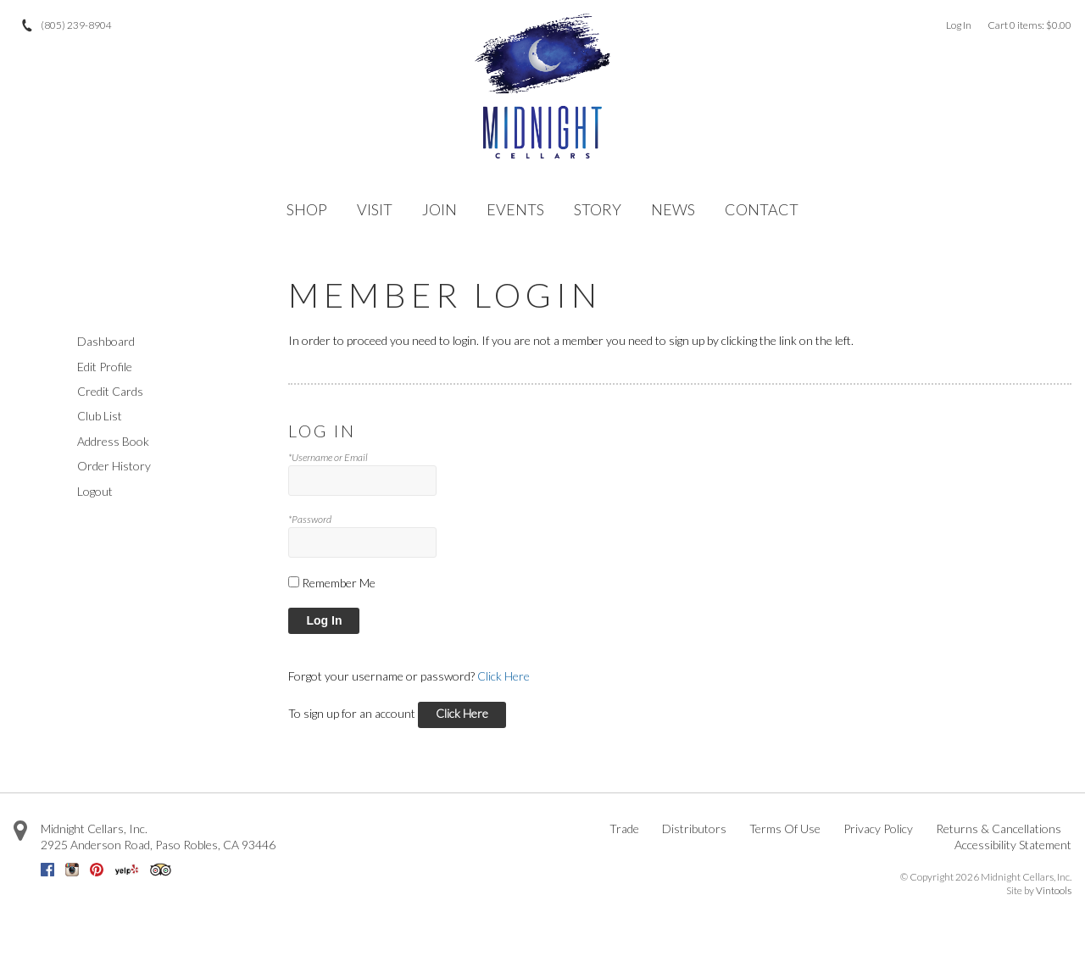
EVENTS (515, 209)
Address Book (113, 441)
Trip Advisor (160, 869)
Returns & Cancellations (998, 828)
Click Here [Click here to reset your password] (503, 676)
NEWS (673, 209)
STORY (597, 209)
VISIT (374, 209)
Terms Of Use (785, 828)
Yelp (126, 869)
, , (158, 844)
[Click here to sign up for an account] (462, 715)
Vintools (1053, 890)
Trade (624, 828)
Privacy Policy (878, 828)
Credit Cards (110, 391)
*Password (309, 519)
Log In (958, 25)
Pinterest (96, 869)
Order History (114, 466)
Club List (99, 416)
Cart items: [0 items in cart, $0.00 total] (1029, 25)
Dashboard (106, 341)
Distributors (694, 828)
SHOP (307, 209)
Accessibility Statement (1012, 844)
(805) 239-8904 (76, 25)
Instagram (72, 869)
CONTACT (761, 209)
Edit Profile (104, 366)
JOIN (439, 209)
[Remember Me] (293, 581)
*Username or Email (328, 457)
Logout (95, 491)
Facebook (47, 869)
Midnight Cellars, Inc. (94, 828)
